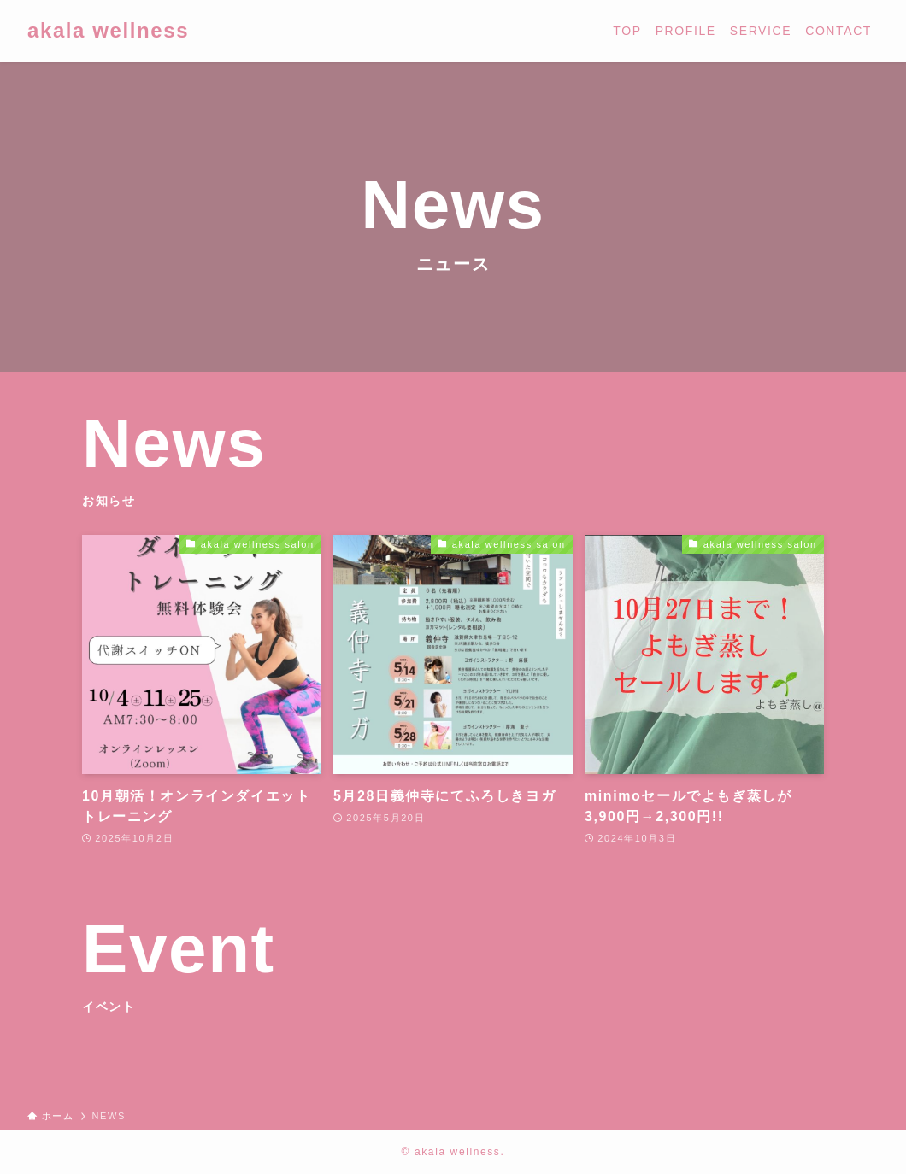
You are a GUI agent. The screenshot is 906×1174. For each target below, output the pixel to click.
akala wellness (108, 31)
